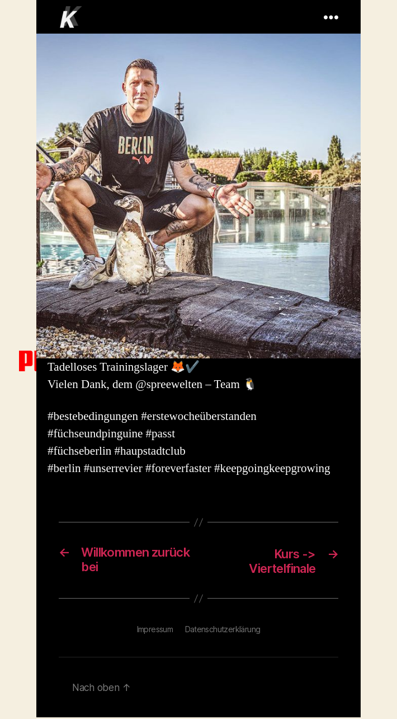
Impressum (155, 631)
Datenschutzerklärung (222, 631)
